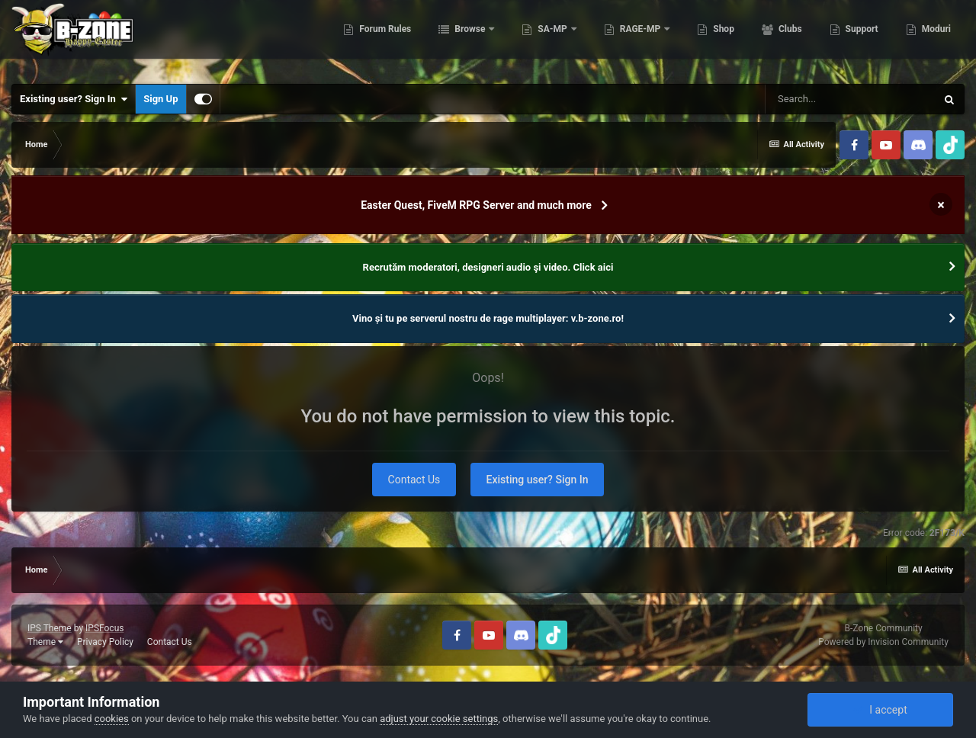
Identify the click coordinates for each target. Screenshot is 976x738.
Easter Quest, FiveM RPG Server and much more (476, 205)
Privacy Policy (105, 642)
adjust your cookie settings (439, 718)
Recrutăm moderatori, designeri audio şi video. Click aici (488, 267)
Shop (722, 38)
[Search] (850, 99)
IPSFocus (104, 628)
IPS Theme (49, 628)
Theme (45, 642)
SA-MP (552, 38)
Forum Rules (384, 38)
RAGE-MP (640, 38)
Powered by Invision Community (883, 642)
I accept (880, 710)
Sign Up (160, 98)
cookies (112, 718)
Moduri (935, 38)
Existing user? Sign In (73, 99)
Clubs (789, 38)
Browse (469, 38)
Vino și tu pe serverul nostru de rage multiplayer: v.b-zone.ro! (488, 318)
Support (860, 38)
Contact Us (414, 479)
